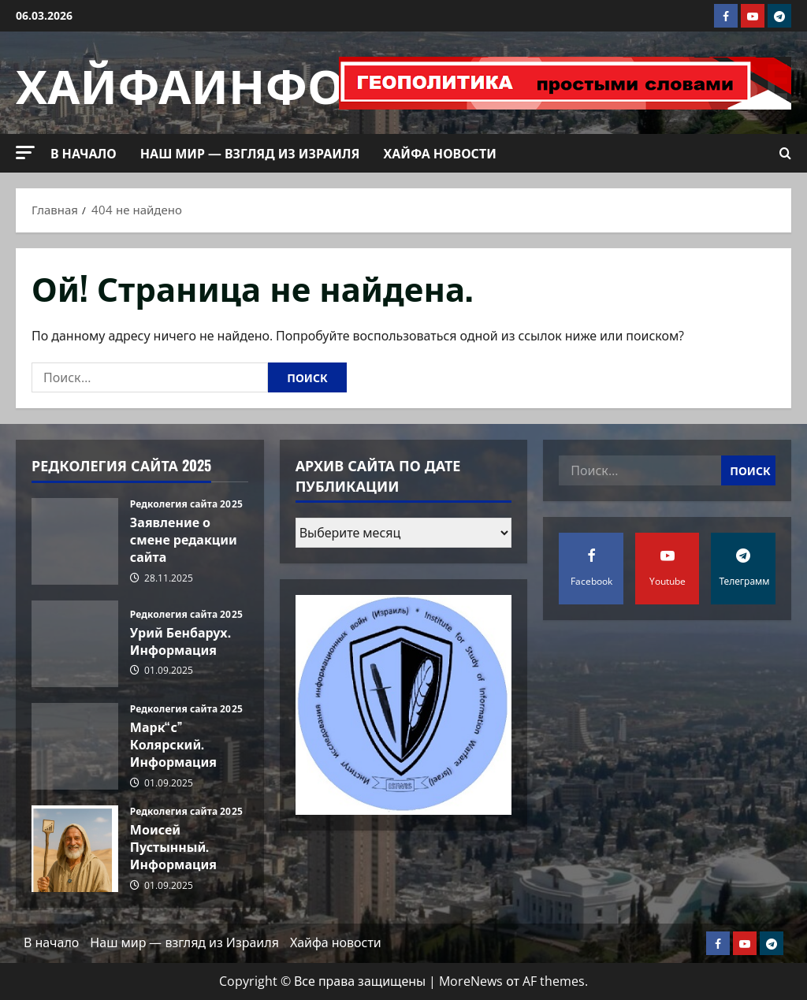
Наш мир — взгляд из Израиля (250, 152)
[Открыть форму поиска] (785, 153)
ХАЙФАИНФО (180, 82)
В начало (83, 152)
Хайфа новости (439, 152)
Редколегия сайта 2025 (186, 504)
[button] (25, 152)
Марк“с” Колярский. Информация (75, 746)
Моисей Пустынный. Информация (75, 848)
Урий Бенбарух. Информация (75, 643)
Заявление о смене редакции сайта (75, 541)
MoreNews (471, 981)
